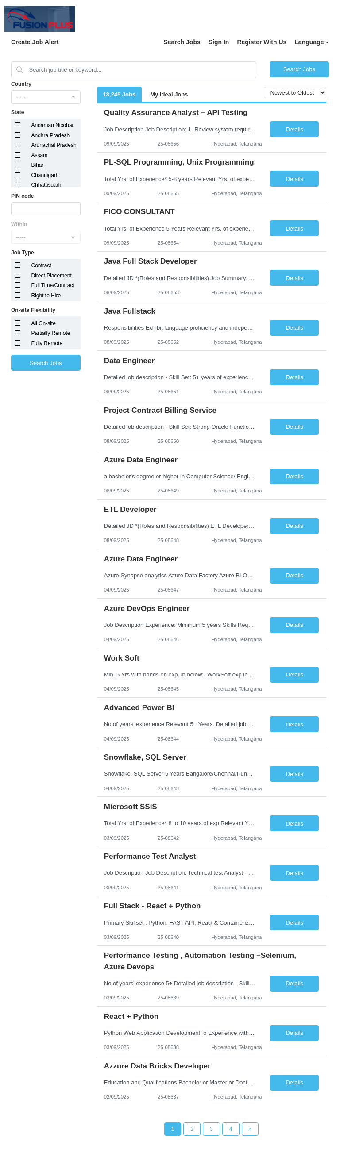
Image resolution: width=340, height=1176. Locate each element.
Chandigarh (45, 175)
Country (21, 84)
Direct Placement (51, 276)
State (17, 112)
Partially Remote (50, 333)
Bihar (37, 165)
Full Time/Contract (52, 285)
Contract (41, 265)
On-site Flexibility (33, 310)
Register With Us (261, 42)
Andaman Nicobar (52, 125)
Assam (39, 155)
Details (294, 129)
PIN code (22, 196)
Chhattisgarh (46, 185)
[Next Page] (250, 1129)
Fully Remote (47, 343)
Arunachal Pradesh (54, 145)
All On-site (43, 323)
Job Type (22, 253)
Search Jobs (181, 42)
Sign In (219, 42)
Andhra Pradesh (50, 135)
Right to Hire (46, 295)
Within (19, 224)
